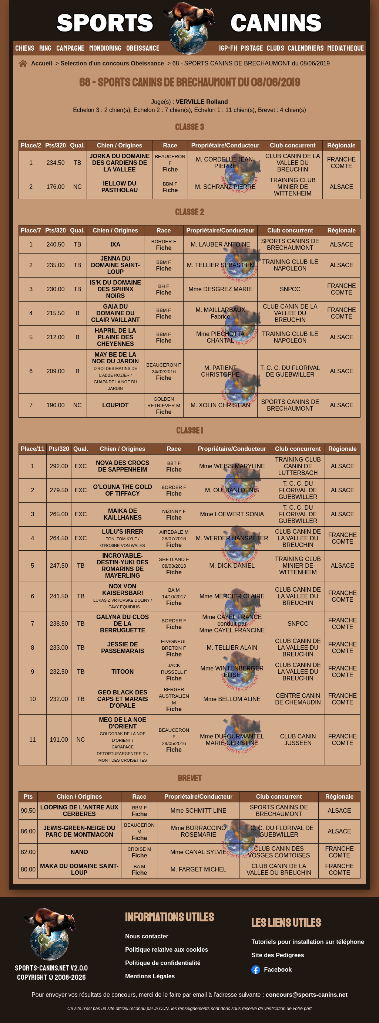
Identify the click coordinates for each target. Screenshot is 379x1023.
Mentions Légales (150, 976)
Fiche (170, 169)
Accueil (43, 63)
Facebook (271, 969)
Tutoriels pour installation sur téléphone (307, 942)
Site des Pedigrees (277, 955)
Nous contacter (146, 936)
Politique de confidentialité (163, 963)
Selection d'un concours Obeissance (112, 63)
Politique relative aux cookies (166, 949)
